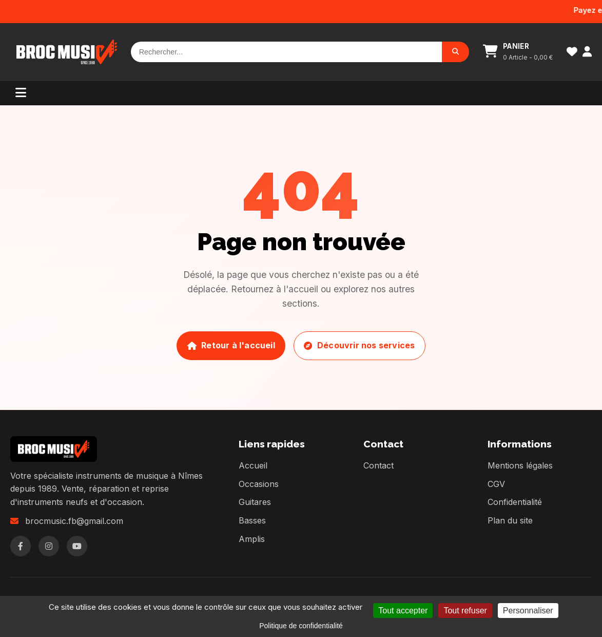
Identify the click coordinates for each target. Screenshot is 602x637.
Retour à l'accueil (231, 345)
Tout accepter (403, 610)
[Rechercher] (286, 52)
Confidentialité (515, 502)
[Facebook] (20, 546)
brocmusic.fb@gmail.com (74, 521)
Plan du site (510, 520)
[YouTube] (77, 546)
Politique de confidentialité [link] (301, 626)
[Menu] (20, 93)
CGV (496, 484)
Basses (252, 520)
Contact (378, 465)
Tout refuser (465, 610)
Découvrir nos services (359, 345)
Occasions (259, 484)
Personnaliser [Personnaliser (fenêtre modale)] (528, 610)
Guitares (255, 502)
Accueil (253, 465)
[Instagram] (48, 546)
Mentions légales (520, 465)
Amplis (252, 539)
